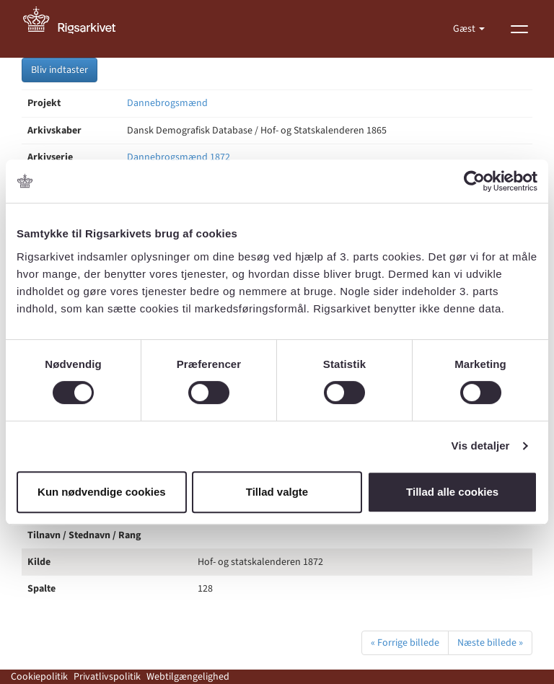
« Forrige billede (405, 643)
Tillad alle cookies (452, 492)
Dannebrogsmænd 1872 (178, 157)
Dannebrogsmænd (167, 103)
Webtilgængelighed (187, 677)
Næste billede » (490, 643)
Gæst (465, 29)
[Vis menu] (519, 28)
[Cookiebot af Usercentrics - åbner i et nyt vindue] (474, 181)
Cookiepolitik (39, 677)
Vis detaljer (481, 445)
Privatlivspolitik (107, 677)
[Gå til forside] (77, 28)
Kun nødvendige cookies (102, 492)
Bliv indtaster (59, 70)
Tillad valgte (277, 492)
